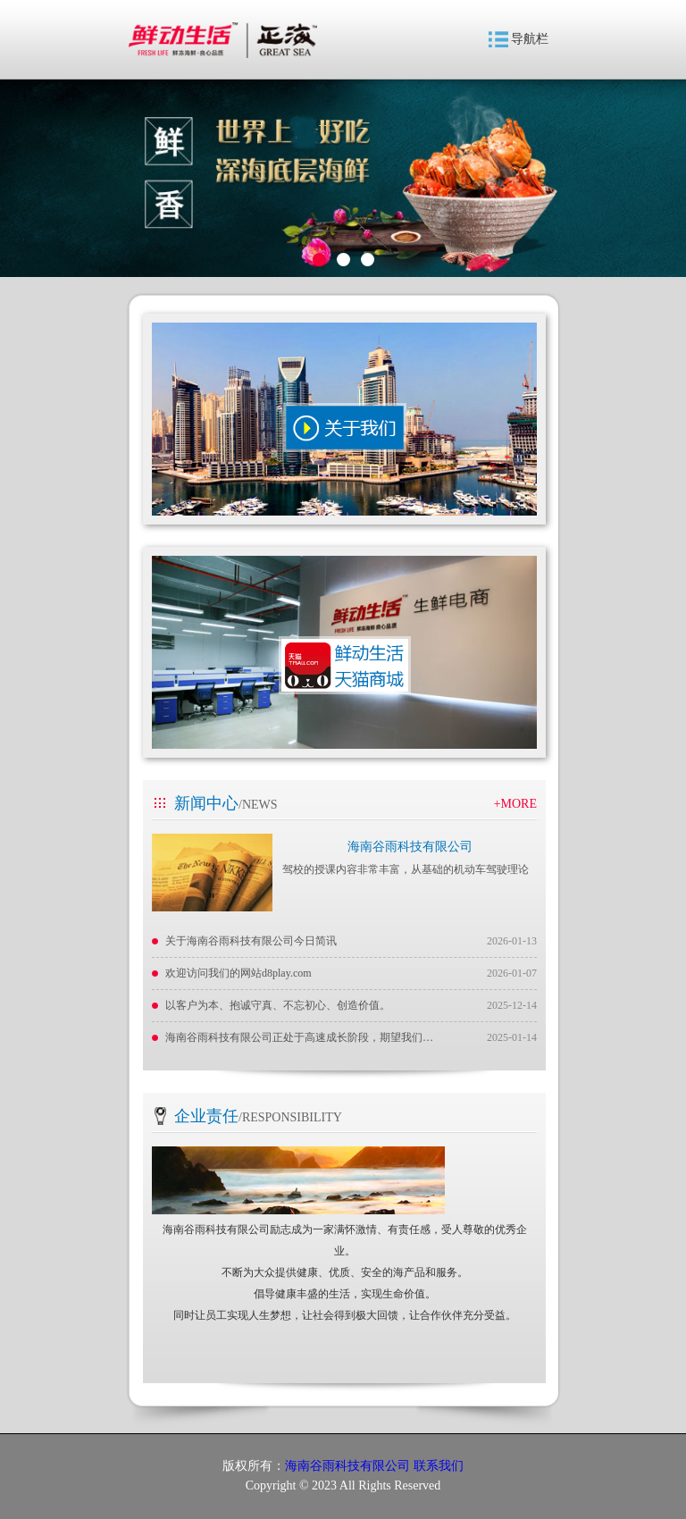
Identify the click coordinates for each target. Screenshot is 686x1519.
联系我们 (439, 1466)
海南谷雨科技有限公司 (410, 846)
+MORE (515, 803)
